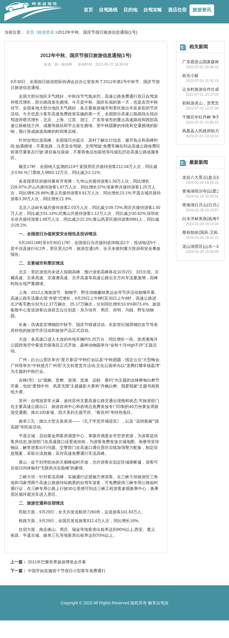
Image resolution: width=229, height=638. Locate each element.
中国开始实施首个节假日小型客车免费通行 (67, 570)
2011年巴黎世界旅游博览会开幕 (57, 562)
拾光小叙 (190, 75)
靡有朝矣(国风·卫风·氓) (203, 232)
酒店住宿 (177, 9)
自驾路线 (108, 9)
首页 (88, 9)
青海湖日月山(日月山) (202, 205)
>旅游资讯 (44, 32)
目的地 (130, 9)
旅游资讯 (201, 9)
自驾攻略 (152, 9)
